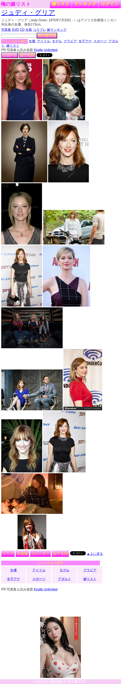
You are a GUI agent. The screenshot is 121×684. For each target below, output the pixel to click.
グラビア (70, 41)
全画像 (22, 554)
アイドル (43, 41)
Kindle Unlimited (46, 50)
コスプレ (39, 29)
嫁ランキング (57, 29)
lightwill (56, 681)
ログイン (110, 3)
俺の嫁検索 (47, 35)
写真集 (6, 29)
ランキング (85, 3)
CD (22, 29)
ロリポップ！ (77, 681)
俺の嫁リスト (16, 4)
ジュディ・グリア (28, 12)
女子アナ (85, 41)
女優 (32, 41)
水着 (28, 29)
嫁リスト (61, 3)
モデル (57, 41)
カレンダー (40, 554)
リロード (9, 55)
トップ (8, 554)
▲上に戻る (95, 554)
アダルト (64, 579)
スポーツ (100, 41)
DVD (15, 29)
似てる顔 (27, 55)
